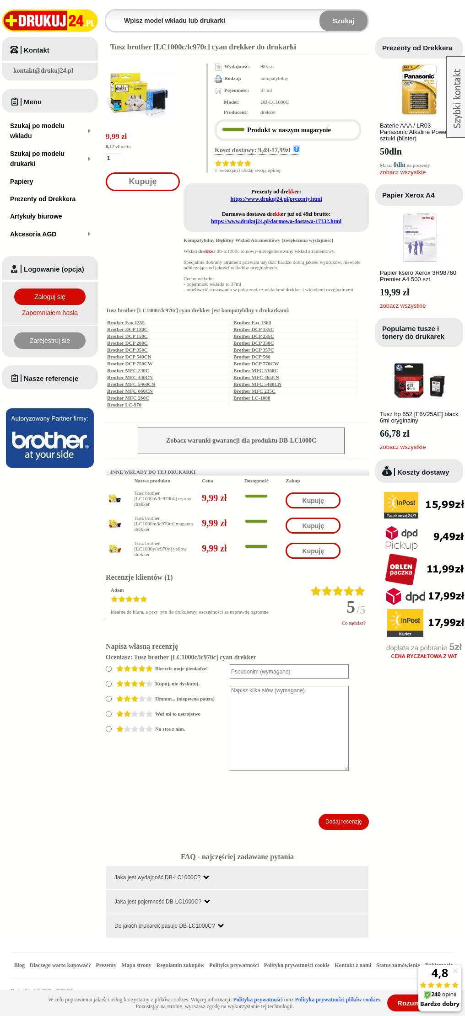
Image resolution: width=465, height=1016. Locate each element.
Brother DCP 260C (127, 343)
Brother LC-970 (124, 404)
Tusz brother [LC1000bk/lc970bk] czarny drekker (162, 498)
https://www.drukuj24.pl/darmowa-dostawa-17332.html (276, 221)
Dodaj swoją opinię (261, 170)
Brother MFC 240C (128, 370)
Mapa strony (136, 965)
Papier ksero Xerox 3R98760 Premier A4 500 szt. (418, 276)
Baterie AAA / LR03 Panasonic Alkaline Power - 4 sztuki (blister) (418, 132)
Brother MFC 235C (254, 391)
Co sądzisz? (354, 623)
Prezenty (106, 965)
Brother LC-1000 (251, 398)
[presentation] (299, 792)
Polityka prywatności (234, 965)
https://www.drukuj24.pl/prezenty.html (276, 199)
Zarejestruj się (50, 340)
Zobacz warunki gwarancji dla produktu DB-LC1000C (241, 440)
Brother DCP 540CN (129, 356)
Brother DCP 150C (127, 336)
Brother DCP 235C (253, 336)
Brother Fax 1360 (252, 322)
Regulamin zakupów (181, 965)
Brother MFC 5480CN (257, 384)
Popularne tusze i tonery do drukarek (413, 332)
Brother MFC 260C (128, 398)
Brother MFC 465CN (256, 377)
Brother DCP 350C (127, 350)
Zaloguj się (49, 296)
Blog (19, 965)
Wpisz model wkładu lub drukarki (111, 15)
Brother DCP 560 (251, 356)
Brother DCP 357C (253, 350)
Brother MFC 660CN (130, 391)
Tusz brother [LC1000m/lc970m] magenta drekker (163, 523)
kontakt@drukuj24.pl (43, 70)
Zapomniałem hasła (50, 312)
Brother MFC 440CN (130, 377)
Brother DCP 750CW (130, 363)
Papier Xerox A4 (408, 195)
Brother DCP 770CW (256, 363)
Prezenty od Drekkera (417, 48)
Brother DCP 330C (253, 343)
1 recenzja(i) (227, 170)
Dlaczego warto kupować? (60, 965)
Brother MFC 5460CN (131, 384)
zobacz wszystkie (403, 172)
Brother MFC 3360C (255, 370)
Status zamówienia (399, 965)
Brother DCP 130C (127, 329)
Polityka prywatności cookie (297, 965)
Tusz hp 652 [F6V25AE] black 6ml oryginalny (419, 417)
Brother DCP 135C (253, 329)
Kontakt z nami (353, 965)
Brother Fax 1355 (126, 322)
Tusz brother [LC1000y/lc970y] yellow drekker (160, 548)
